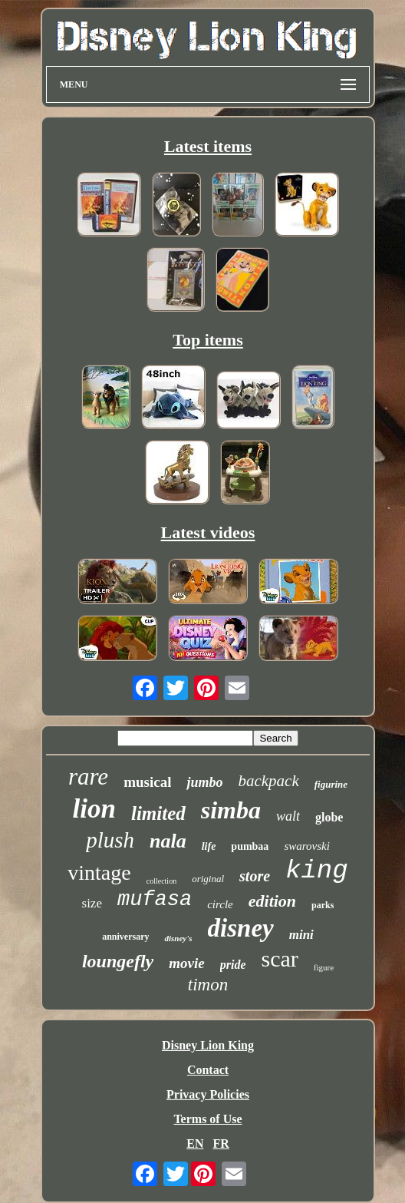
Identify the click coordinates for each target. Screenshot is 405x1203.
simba (231, 810)
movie (186, 963)
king (316, 870)
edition (272, 901)
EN (194, 1143)
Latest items (208, 146)
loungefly (117, 961)
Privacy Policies (207, 1094)
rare (88, 776)
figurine (330, 784)
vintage (99, 872)
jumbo (204, 782)
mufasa (154, 899)
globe (329, 817)
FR (220, 1143)
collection (161, 881)
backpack (268, 781)
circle (220, 904)
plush (110, 840)
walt (288, 816)
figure (324, 967)
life (209, 846)
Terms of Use (207, 1118)
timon (208, 984)
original (208, 878)
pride (233, 964)
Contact (208, 1069)
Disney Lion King (208, 1045)
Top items (207, 339)
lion (94, 809)
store (254, 876)
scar (279, 958)
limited (158, 813)
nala (168, 841)
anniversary (125, 936)
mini (301, 934)
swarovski (306, 846)
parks (322, 905)
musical (147, 782)
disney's (178, 938)
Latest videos (208, 532)
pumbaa (249, 846)
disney (241, 928)
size (92, 903)
